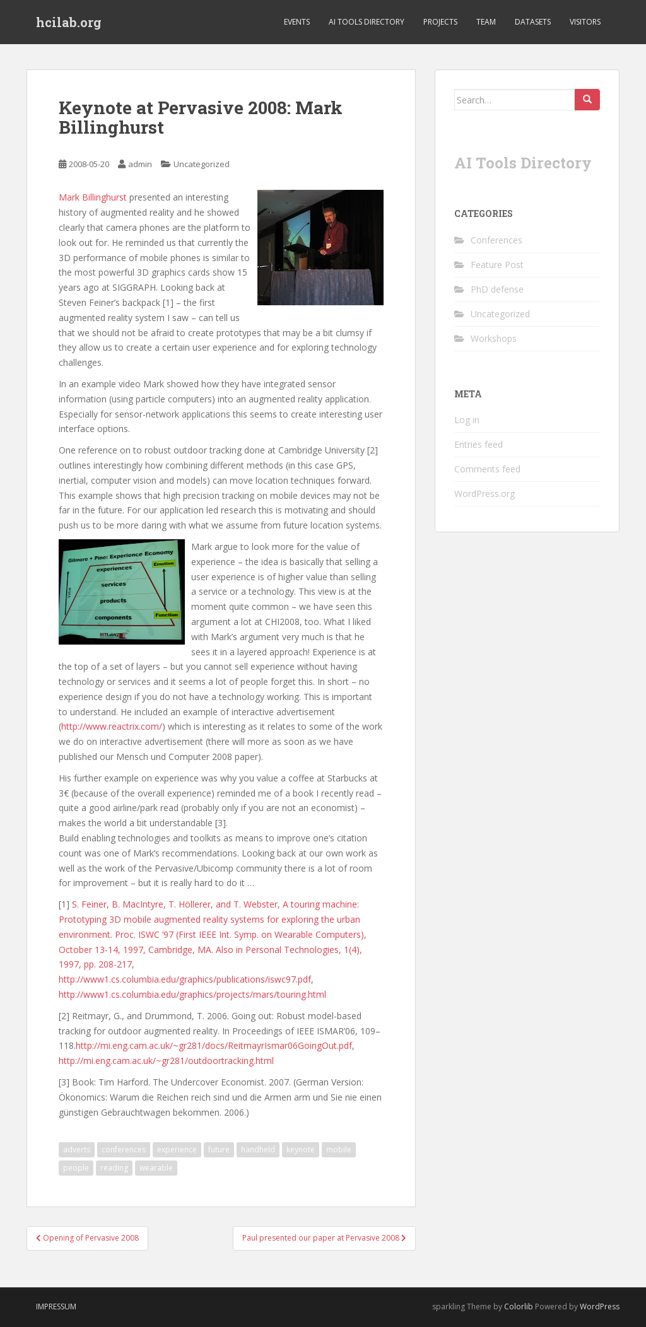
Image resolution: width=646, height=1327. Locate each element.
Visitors (585, 21)
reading (114, 1167)
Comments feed (487, 469)
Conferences (496, 240)
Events (297, 21)
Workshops (494, 338)
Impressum (56, 1306)
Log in (466, 420)
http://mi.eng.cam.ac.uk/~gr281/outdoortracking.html (166, 1061)
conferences (124, 1149)
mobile (338, 1149)
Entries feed (478, 444)
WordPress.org (484, 494)
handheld (258, 1149)
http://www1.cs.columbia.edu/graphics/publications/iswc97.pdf (185, 979)
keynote (300, 1149)
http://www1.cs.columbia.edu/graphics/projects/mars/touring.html (192, 994)
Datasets (533, 21)
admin (140, 164)
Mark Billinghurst (93, 197)
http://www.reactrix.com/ (111, 726)
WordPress (600, 1306)
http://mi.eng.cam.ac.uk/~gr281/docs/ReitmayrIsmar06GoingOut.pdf (214, 1045)
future (219, 1149)
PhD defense (497, 289)
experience (177, 1149)
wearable (156, 1167)
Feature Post (497, 265)
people (76, 1167)
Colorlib (518, 1306)
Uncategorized (201, 164)
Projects (440, 21)
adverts (76, 1149)
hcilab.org (69, 22)
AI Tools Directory (366, 21)
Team (486, 21)
